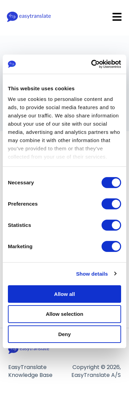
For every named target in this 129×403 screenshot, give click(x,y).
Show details (92, 274)
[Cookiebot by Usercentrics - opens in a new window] (92, 64)
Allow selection (64, 314)
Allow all (64, 294)
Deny (64, 334)
